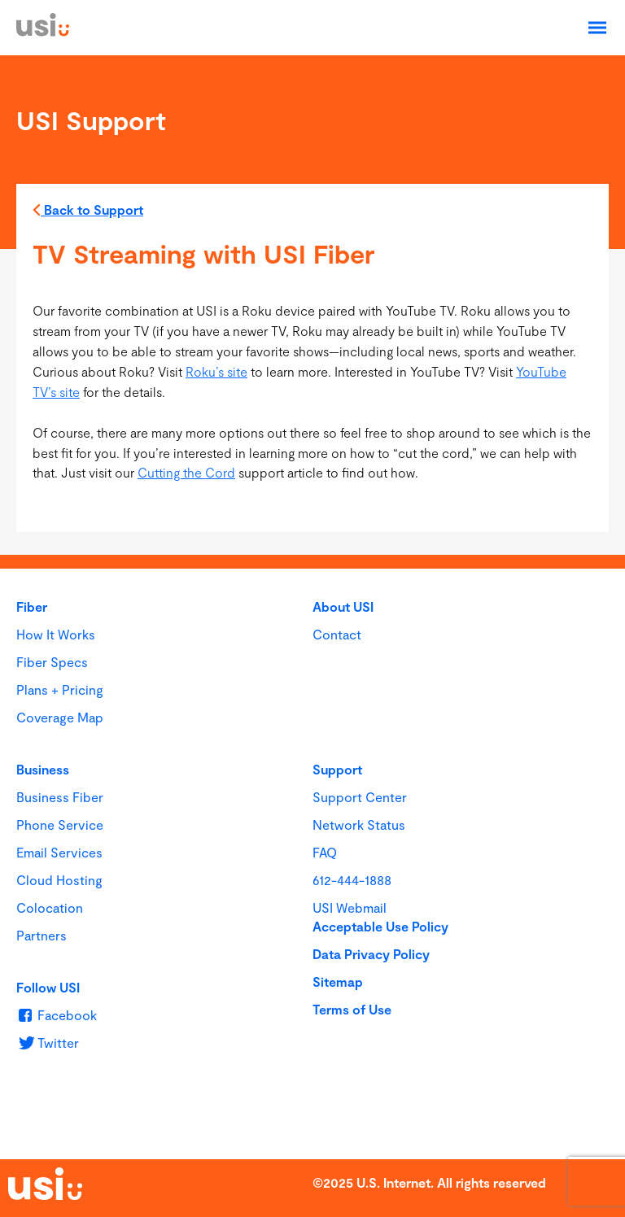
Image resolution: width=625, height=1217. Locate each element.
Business (42, 769)
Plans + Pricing (59, 689)
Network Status (358, 824)
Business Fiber (59, 797)
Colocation (49, 907)
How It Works (55, 634)
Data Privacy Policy (371, 954)
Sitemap (337, 981)
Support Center (359, 797)
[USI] (42, 31)
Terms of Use (351, 1009)
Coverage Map (59, 717)
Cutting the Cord (186, 472)
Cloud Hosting (59, 880)
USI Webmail (349, 907)
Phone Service (59, 824)
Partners (41, 935)
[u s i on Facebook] (56, 1015)
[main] (312, 305)
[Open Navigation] (597, 27)
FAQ (324, 852)
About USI (343, 606)
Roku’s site (216, 371)
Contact (336, 634)
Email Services (59, 852)
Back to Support (88, 212)
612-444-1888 (351, 880)
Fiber (31, 606)
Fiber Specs (52, 662)
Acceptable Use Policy (380, 926)
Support (337, 769)
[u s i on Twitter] (47, 1042)
